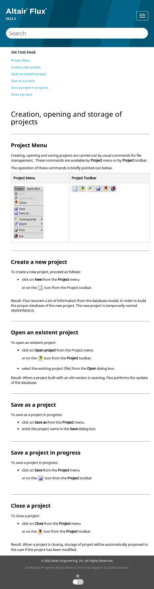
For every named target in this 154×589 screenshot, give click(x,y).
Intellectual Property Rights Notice (49, 567)
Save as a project (23, 81)
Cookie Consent (117, 567)
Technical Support (90, 567)
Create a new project (26, 67)
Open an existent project (28, 74)
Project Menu (20, 60)
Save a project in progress (29, 87)
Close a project (21, 94)
